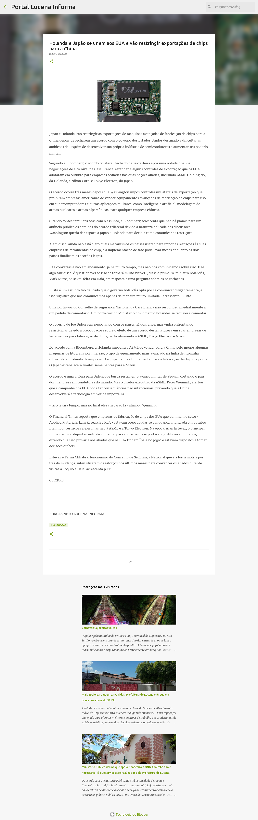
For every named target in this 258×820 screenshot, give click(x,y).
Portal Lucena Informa (43, 6)
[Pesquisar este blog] (234, 7)
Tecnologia (58, 525)
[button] (51, 61)
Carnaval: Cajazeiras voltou (99, 627)
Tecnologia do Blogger (129, 814)
